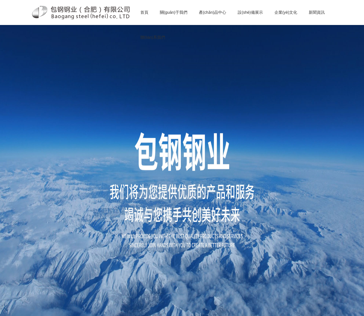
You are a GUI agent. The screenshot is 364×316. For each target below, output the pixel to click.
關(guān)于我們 (173, 12)
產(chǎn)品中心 (212, 12)
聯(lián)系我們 (152, 37)
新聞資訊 (317, 12)
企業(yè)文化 (285, 12)
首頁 (144, 12)
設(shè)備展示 (250, 12)
